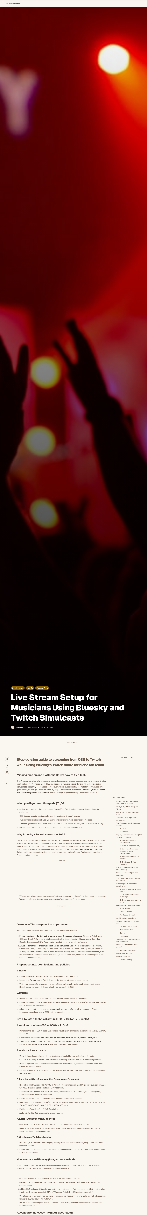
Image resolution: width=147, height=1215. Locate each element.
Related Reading (126, 1000)
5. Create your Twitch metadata (128, 904)
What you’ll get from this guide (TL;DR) (127, 848)
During (122, 974)
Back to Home (13, 4)
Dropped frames (126, 952)
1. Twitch (123, 869)
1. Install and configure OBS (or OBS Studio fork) (130, 882)
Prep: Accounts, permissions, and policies (128, 865)
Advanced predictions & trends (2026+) (127, 986)
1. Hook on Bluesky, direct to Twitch (130, 931)
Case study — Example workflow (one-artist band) (128, 981)
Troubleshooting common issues (128, 946)
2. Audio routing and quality (130, 886)
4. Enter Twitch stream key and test (129, 898)
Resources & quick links (124, 994)
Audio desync (125, 949)
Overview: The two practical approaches (126, 859)
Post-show (124, 977)
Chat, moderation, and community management (128, 920)
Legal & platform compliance (126, 959)
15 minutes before (126, 970)
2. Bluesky (124, 872)
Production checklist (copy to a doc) (127, 963)
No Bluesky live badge (128, 955)
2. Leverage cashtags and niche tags (129, 936)
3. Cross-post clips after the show (130, 942)
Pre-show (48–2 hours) (128, 967)
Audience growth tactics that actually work (126, 925)
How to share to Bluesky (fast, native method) (127, 909)
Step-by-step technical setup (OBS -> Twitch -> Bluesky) (129, 876)
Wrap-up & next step (123, 997)
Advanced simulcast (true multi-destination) (127, 914)
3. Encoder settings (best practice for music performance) (129, 891)
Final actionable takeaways (126, 991)
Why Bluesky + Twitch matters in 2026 (127, 854)
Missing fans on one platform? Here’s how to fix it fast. (127, 843)
